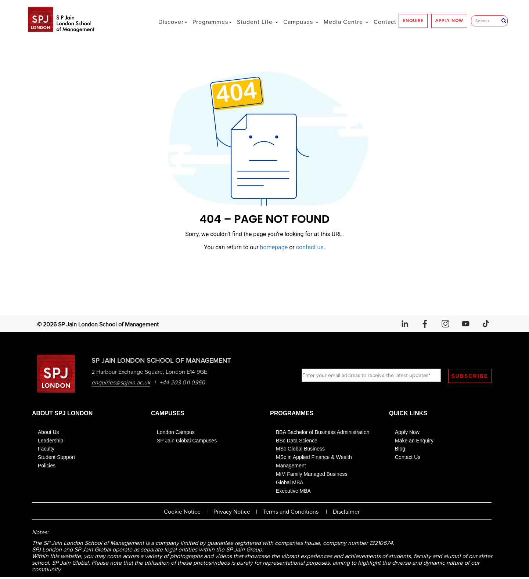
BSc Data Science (296, 441)
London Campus (176, 432)
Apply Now (407, 432)
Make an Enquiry (414, 441)
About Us (48, 432)
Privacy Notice (231, 512)
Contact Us (407, 458)
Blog (400, 449)
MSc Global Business (300, 449)
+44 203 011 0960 (183, 383)
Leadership (50, 441)
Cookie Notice (182, 512)
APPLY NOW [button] (449, 20)
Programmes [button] (212, 22)
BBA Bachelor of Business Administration (322, 432)
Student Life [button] (257, 22)
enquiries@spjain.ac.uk (121, 383)
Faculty (46, 449)
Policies (46, 466)
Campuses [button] (301, 22)
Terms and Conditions (291, 512)
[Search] (488, 21)
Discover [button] (172, 22)
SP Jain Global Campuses (187, 441)
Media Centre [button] (346, 22)
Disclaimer (346, 512)
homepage (274, 247)
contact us (310, 247)
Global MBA (289, 483)
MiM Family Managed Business (312, 474)
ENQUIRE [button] (413, 20)
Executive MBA (293, 491)
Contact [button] (385, 22)
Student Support (56, 458)
